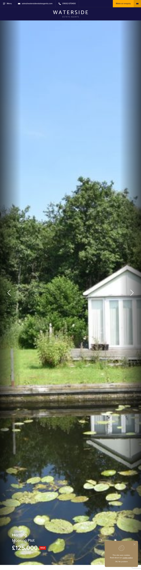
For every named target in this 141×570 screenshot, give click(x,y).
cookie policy (128, 558)
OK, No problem (121, 562)
